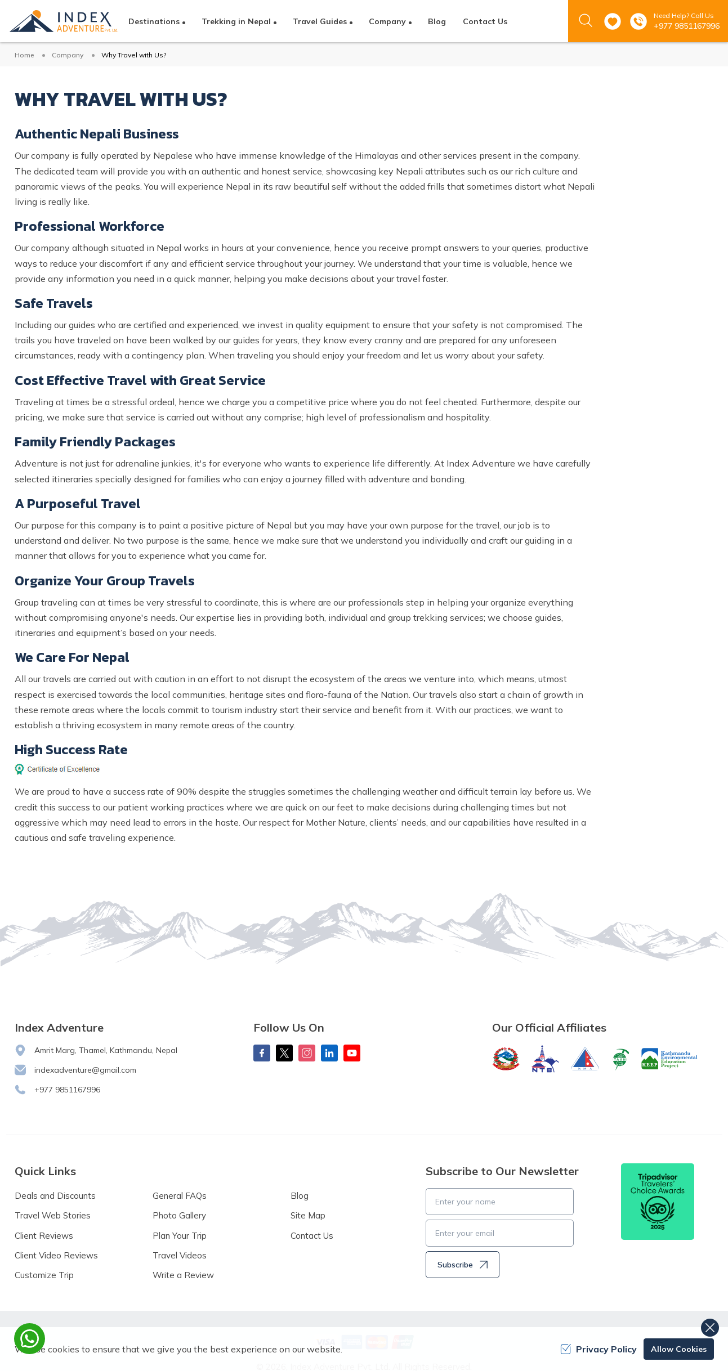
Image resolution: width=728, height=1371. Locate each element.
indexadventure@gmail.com (85, 1070)
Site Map (308, 1215)
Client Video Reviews (56, 1255)
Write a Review (183, 1275)
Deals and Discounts (55, 1195)
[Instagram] (306, 1053)
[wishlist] (612, 21)
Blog (437, 21)
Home (24, 55)
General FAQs (180, 1195)
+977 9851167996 (687, 26)
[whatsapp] (29, 1338)
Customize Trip (44, 1275)
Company (67, 55)
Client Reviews (44, 1235)
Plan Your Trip (180, 1235)
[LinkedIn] (329, 1053)
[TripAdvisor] (657, 1201)
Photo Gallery (179, 1215)
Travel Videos (180, 1255)
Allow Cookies (679, 1349)
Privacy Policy (598, 1349)
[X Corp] (284, 1053)
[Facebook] (261, 1053)
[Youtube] (351, 1053)
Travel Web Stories (53, 1215)
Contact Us (485, 21)
